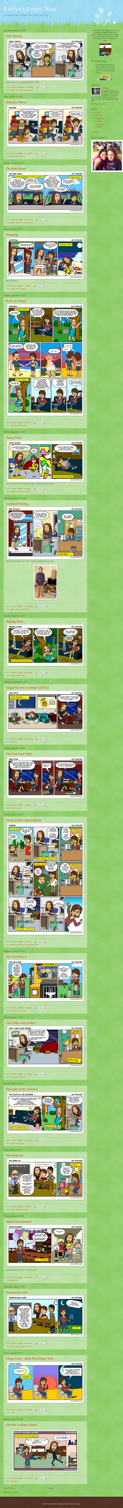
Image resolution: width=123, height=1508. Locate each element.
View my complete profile (98, 104)
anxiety (12, 90)
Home (50, 1488)
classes (12, 1143)
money (16, 1077)
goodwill (13, 289)
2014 (95, 132)
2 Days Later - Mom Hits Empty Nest (29, 1358)
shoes (24, 156)
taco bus (24, 1011)
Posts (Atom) (15, 1492)
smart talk (30, 222)
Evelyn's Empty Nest (30, 9)
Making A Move (16, 102)
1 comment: (27, 286)
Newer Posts (9, 1488)
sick (31, 90)
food (11, 156)
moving (16, 156)
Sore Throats (14, 36)
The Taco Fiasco (16, 956)
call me (17, 90)
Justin (22, 90)
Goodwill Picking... (18, 503)
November (98, 124)
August (97, 115)
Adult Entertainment (18, 1221)
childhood (13, 944)
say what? (22, 609)
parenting (27, 90)
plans (20, 156)
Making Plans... (15, 621)
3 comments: (28, 1074)
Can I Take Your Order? (21, 1023)
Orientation (22, 1346)
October (97, 121)
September (98, 118)
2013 (95, 112)
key (15, 742)
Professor (18, 1209)
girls (16, 491)
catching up (18, 222)
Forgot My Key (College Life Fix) (27, 687)
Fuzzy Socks (14, 437)
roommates (24, 1209)
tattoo (36, 944)
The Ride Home (16, 168)
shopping (23, 289)
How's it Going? (16, 301)
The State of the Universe (22, 1089)
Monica (20, 425)
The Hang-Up (14, 1155)
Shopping (12, 234)
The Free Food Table (19, 753)
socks (28, 491)
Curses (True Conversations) (24, 820)
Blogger (78, 1504)
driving (25, 222)
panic (19, 808)
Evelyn (106, 88)
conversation (14, 425)
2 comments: (28, 941)
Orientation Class (17, 1292)
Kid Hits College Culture (21, 1424)
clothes (12, 491)
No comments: (29, 87)
